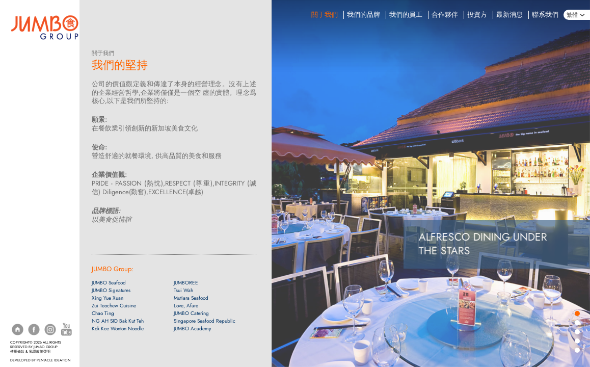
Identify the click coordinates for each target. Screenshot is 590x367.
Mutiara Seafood (191, 298)
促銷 (16, 98)
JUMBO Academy (192, 328)
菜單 (16, 84)
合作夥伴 (445, 14)
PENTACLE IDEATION (53, 360)
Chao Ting (103, 313)
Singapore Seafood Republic (204, 321)
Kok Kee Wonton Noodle (118, 328)
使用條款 (17, 351)
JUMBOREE (186, 282)
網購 (16, 158)
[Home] (44, 26)
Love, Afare (186, 305)
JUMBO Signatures (111, 290)
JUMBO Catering (191, 313)
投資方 (477, 14)
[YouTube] (66, 328)
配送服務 (22, 69)
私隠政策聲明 (39, 351)
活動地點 (22, 143)
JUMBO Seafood (109, 282)
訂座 (16, 55)
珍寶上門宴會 (28, 129)
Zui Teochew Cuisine (114, 305)
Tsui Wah (183, 290)
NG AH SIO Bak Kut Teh (118, 321)
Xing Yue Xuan (107, 298)
